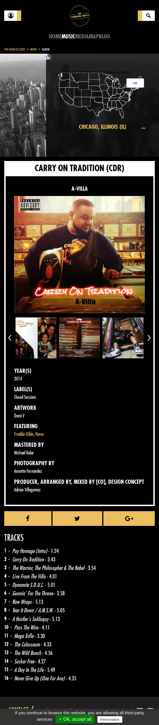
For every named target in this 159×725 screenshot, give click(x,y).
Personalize (109, 719)
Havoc (39, 434)
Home (55, 37)
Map (94, 37)
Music (68, 37)
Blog (104, 37)
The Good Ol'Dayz (14, 49)
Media (82, 37)
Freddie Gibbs (24, 434)
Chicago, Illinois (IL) (102, 127)
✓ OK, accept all (75, 719)
